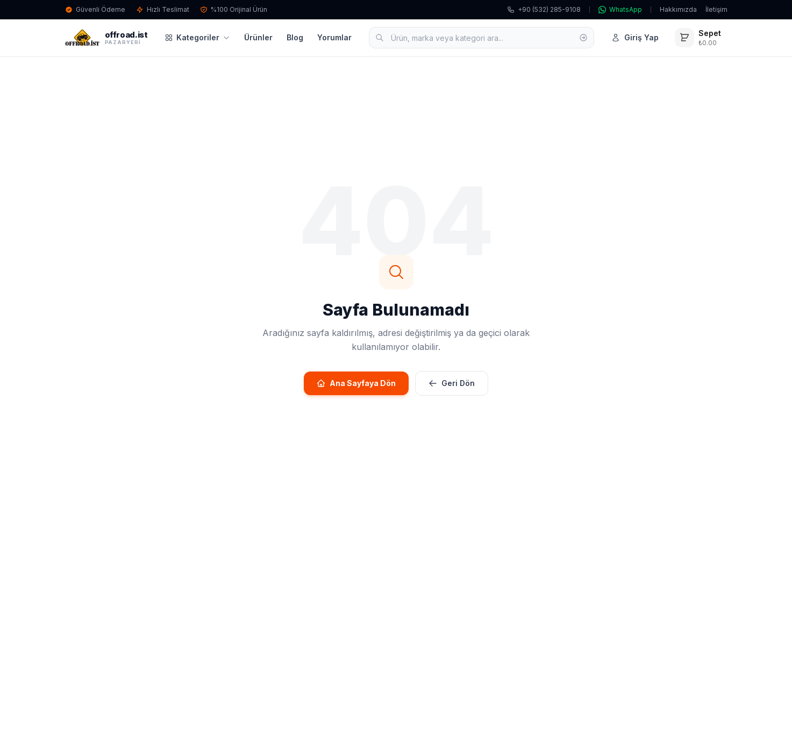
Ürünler (258, 37)
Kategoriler (197, 37)
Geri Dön (452, 383)
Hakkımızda (678, 9)
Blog (295, 37)
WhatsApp (620, 9)
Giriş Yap (635, 37)
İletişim (716, 9)
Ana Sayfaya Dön (356, 383)
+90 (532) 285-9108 (544, 9)
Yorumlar (334, 37)
